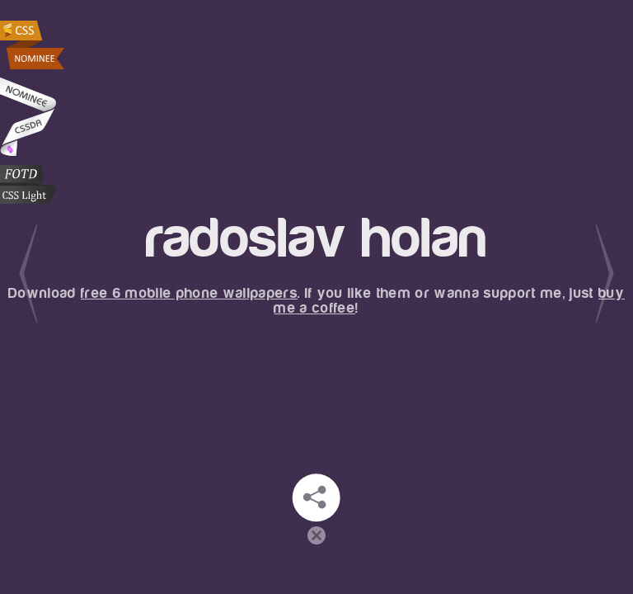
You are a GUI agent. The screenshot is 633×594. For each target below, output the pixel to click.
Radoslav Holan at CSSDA (28, 117)
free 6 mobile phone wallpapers (189, 293)
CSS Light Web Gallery (28, 184)
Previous (27, 273)
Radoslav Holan (33, 45)
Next (605, 273)
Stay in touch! (316, 497)
